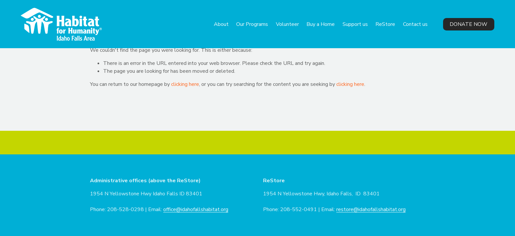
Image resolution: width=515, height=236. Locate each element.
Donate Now (468, 24)
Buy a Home (320, 24)
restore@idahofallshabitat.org (371, 209)
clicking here (185, 84)
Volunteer (287, 24)
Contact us (415, 24)
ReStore (385, 24)
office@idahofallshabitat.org (195, 209)
